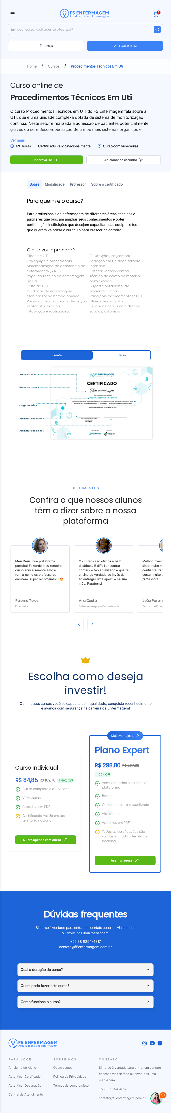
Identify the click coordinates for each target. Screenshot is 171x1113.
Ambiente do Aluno (22, 1067)
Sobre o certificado (107, 184)
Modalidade (54, 184)
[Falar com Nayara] (158, 1100)
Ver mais (17, 140)
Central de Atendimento (26, 1094)
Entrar (46, 46)
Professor (78, 184)
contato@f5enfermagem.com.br (85, 947)
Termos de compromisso (71, 1085)
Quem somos (62, 1067)
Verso (122, 355)
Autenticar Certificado (25, 1076)
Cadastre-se (125, 46)
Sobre (34, 184)
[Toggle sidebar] (12, 13)
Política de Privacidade (69, 1076)
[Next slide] (92, 624)
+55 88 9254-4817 (85, 941)
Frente (57, 355)
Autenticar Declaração (25, 1085)
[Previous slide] (79, 624)
